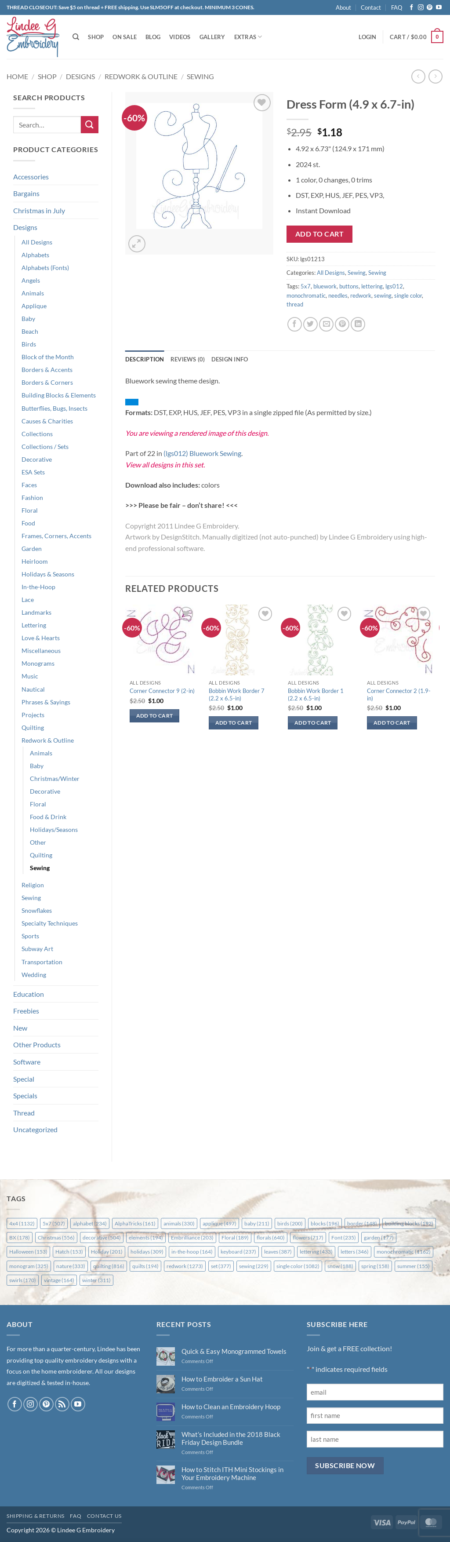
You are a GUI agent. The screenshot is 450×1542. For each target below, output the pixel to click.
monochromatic (306, 295)
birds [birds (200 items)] (290, 1223)
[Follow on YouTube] (439, 7)
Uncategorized (35, 1129)
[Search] (76, 37)
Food (28, 523)
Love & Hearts (41, 638)
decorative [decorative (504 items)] (102, 1237)
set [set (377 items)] (221, 1266)
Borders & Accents (47, 369)
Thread (24, 1112)
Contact (371, 7)
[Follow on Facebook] (411, 7)
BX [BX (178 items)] (19, 1237)
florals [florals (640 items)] (271, 1237)
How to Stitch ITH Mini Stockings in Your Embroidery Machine (232, 1473)
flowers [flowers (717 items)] (308, 1237)
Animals (33, 293)
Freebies (26, 1010)
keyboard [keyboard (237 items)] (238, 1251)
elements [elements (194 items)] (146, 1237)
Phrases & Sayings (46, 702)
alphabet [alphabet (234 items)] (90, 1223)
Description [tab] (144, 359)
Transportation (42, 962)
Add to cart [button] (154, 715)
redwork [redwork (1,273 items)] (185, 1266)
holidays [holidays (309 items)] (147, 1251)
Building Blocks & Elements (59, 395)
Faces (29, 484)
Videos (180, 36)
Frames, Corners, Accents (56, 536)
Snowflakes (37, 910)
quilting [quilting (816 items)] (108, 1266)
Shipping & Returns (36, 1516)
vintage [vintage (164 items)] (59, 1280)
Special (23, 1079)
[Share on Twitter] (310, 324)
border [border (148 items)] (362, 1223)
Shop (96, 36)
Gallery (212, 36)
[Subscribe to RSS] (62, 1404)
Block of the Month (48, 357)
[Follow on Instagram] (421, 7)
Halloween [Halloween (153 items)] (28, 1251)
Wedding (34, 974)
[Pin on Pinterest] (342, 324)
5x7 (306, 286)
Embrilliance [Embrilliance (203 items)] (192, 1237)
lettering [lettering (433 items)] (316, 1251)
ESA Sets (33, 472)
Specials (25, 1095)
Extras (248, 37)
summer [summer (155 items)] (413, 1266)
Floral (30, 510)
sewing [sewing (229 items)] (254, 1266)
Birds (29, 344)
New (20, 1028)
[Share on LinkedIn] (358, 324)
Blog (152, 36)
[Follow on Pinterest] (429, 7)
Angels (31, 280)
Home (17, 76)
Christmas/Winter (55, 778)
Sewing (200, 76)
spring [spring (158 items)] (375, 1266)
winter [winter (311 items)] (96, 1280)
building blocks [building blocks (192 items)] (409, 1223)
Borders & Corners (47, 382)
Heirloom (35, 561)
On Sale (124, 36)
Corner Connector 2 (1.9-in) (399, 694)
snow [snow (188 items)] (340, 1266)
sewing (383, 295)
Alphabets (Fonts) (45, 267)
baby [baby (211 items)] (256, 1223)
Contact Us (104, 1516)
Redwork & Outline (141, 76)
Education (28, 994)
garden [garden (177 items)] (379, 1237)
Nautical (33, 689)
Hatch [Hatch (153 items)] (69, 1251)
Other (38, 842)
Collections (37, 433)
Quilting (33, 727)
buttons (349, 286)
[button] (367, 37)
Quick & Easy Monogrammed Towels (234, 1351)
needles (338, 295)
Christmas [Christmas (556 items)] (56, 1237)
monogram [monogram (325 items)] (28, 1266)
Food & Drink (48, 816)
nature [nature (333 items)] (70, 1266)
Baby (28, 318)
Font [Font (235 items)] (343, 1237)
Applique (34, 306)
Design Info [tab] (229, 359)
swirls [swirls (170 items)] (22, 1280)
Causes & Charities (47, 421)
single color (408, 295)
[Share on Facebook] (294, 324)
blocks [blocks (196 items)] (325, 1223)
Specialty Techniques (50, 923)
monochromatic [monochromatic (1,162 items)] (404, 1251)
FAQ (396, 7)
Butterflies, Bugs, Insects (54, 408)
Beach (30, 331)
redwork (360, 295)
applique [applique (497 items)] (219, 1223)
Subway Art (37, 948)
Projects (33, 714)
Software (26, 1061)
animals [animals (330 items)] (179, 1223)
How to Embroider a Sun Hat (222, 1379)
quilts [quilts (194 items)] (145, 1266)
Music (30, 676)
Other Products (37, 1044)
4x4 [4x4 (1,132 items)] (22, 1223)
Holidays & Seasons (48, 574)
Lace (28, 599)
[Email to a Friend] (326, 324)
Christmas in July (39, 210)
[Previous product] (435, 76)
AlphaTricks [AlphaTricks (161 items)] (135, 1223)
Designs (80, 76)
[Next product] (418, 76)
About (343, 7)
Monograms (38, 663)
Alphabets (35, 255)
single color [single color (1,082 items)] (297, 1266)
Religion (33, 885)
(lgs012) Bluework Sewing (202, 453)
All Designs (37, 242)
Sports (30, 936)
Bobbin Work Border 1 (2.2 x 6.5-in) (316, 694)
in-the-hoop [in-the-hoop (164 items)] (192, 1251)
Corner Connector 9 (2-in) (162, 690)
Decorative (37, 459)
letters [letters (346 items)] (355, 1251)
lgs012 (394, 286)
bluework (325, 286)
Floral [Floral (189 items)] (235, 1237)
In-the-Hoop (38, 587)
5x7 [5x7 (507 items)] (54, 1223)
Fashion (32, 497)
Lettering (34, 625)
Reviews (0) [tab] (188, 359)
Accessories (31, 176)
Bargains (26, 193)
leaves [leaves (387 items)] (278, 1251)
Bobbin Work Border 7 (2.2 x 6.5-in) (237, 694)
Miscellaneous (41, 650)
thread (295, 304)
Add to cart (319, 234)
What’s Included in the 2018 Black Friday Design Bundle (230, 1438)
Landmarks (36, 612)
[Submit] (89, 124)
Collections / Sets (45, 446)
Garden (32, 548)
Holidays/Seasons (54, 829)
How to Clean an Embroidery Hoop (230, 1407)
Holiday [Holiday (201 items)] (107, 1251)
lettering (372, 286)
